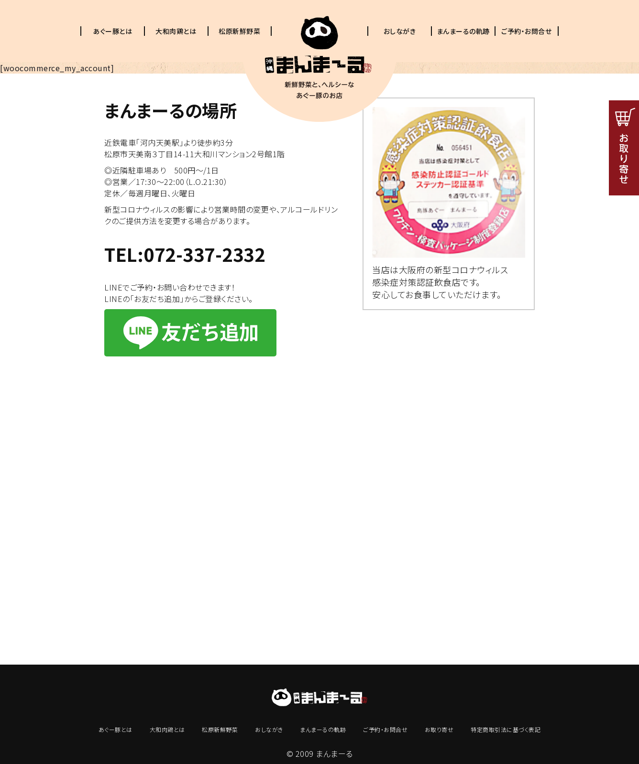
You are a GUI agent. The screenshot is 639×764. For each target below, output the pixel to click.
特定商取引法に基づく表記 (505, 729)
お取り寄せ (439, 729)
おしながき (400, 31)
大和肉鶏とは (175, 31)
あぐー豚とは (112, 31)
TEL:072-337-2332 (184, 254)
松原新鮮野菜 (239, 31)
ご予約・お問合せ (526, 31)
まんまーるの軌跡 (463, 31)
